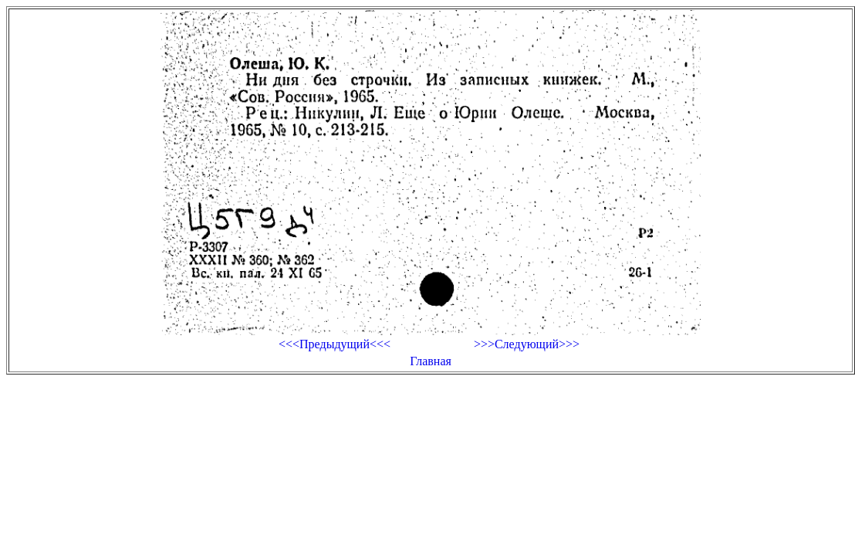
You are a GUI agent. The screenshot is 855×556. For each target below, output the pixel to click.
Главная (430, 361)
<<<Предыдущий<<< (334, 344)
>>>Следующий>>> (527, 344)
